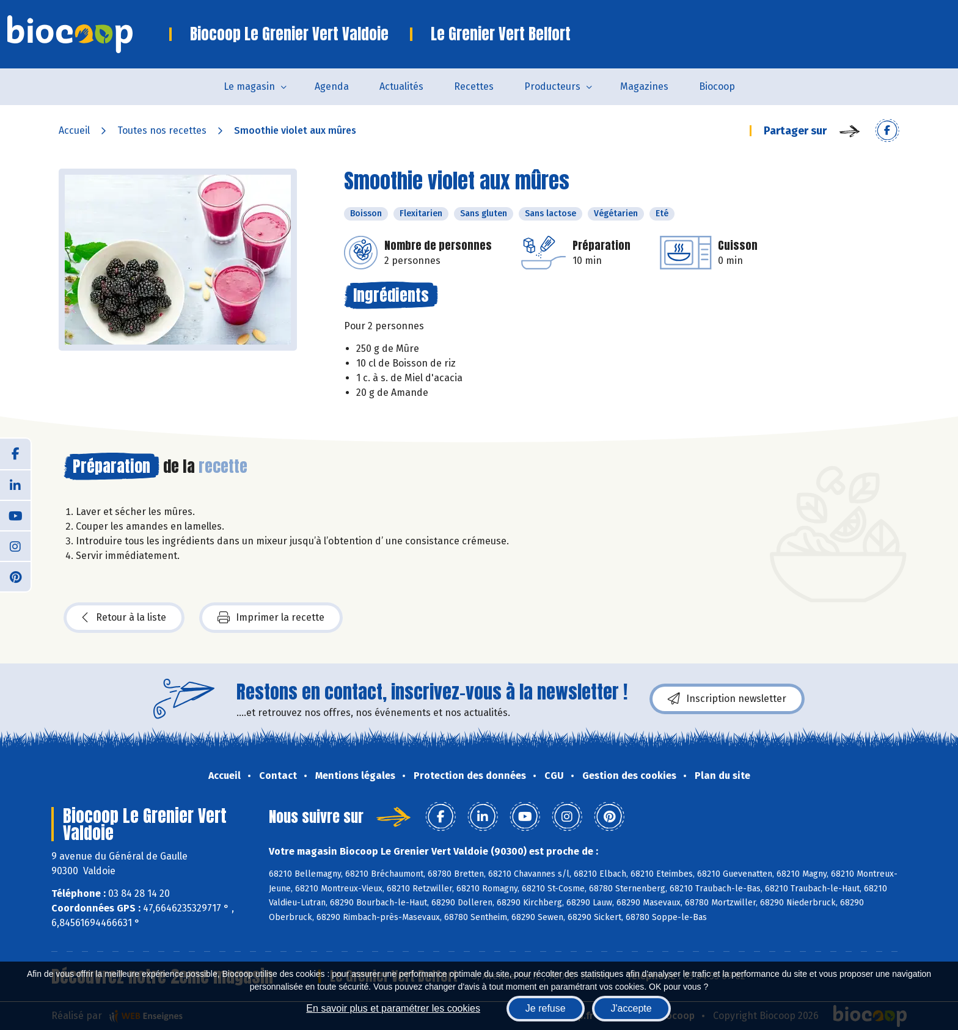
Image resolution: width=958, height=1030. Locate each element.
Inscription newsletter (727, 699)
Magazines (644, 86)
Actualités (401, 86)
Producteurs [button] (552, 86)
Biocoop (717, 86)
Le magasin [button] (249, 86)
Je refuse (545, 1008)
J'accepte (631, 1008)
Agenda (332, 86)
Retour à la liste (124, 618)
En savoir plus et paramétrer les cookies (393, 1008)
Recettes (474, 86)
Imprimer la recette (271, 618)
